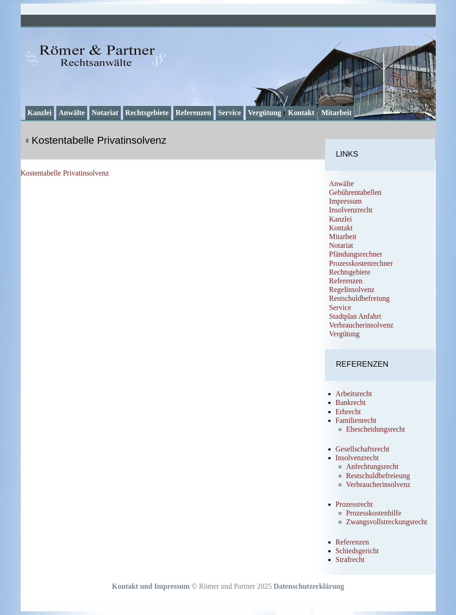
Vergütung (264, 113)
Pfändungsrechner (356, 254)
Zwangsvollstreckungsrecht (386, 522)
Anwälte (72, 113)
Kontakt (301, 113)
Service (229, 113)
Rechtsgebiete (147, 113)
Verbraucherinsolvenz (361, 325)
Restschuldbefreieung (378, 476)
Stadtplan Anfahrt (355, 316)
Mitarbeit (336, 113)
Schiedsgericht (357, 551)
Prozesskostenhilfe (374, 513)
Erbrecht (348, 412)
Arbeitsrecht (354, 394)
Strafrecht (350, 559)
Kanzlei (40, 113)
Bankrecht (351, 402)
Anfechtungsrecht (372, 466)
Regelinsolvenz (352, 289)
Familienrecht (356, 420)
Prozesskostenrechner (361, 263)
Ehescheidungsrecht (375, 429)
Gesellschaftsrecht (363, 449)
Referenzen (193, 113)
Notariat (105, 113)
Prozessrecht (354, 504)
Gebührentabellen (355, 192)
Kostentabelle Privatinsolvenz (65, 173)
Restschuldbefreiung (359, 298)
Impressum (345, 201)
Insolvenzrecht (351, 210)
